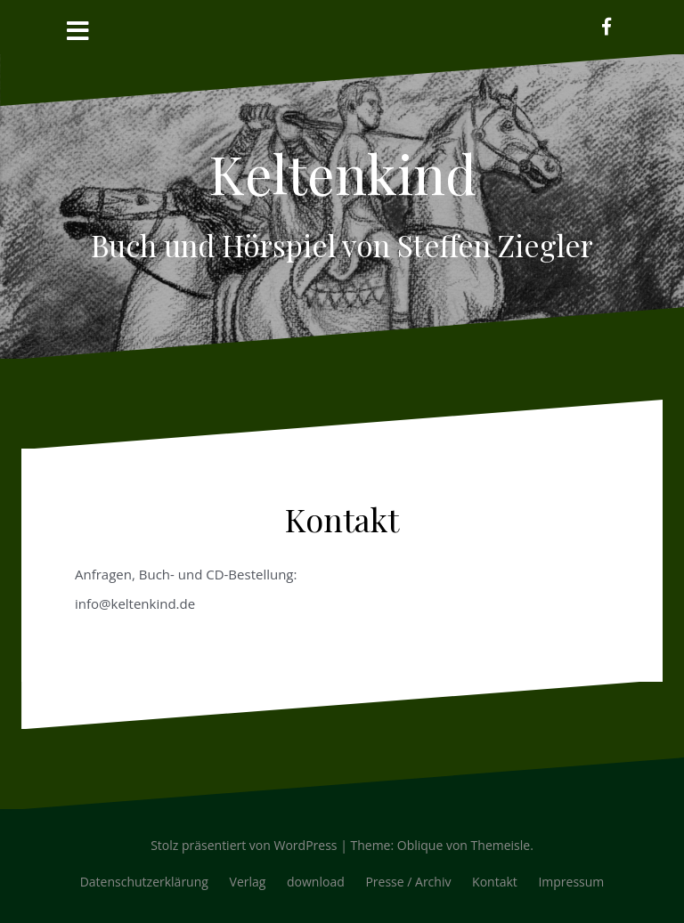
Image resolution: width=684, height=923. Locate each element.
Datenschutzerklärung (144, 881)
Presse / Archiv (408, 881)
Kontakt (494, 881)
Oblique (420, 845)
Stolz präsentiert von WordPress (244, 845)
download (316, 881)
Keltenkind (342, 172)
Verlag (248, 881)
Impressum (571, 881)
